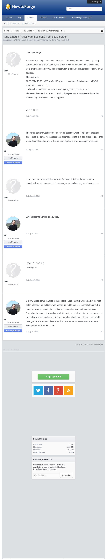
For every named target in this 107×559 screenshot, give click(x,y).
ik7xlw (71, 452)
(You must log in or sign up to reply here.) (89, 344)
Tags (20, 18)
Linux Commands (59, 18)
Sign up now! (53, 376)
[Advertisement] (53, 499)
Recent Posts (30, 24)
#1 (102, 116)
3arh (27, 116)
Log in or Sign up (95, 2)
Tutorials (8, 18)
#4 (102, 234)
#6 (102, 332)
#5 (102, 280)
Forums (30, 18)
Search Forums (13, 24)
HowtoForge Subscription (82, 18)
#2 (102, 150)
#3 (102, 196)
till (5, 151)
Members (43, 18)
